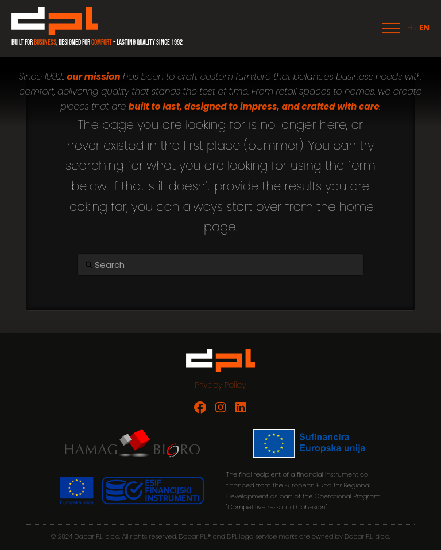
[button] (391, 28)
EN (424, 27)
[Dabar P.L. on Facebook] (200, 407)
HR (412, 27)
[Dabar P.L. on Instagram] (220, 407)
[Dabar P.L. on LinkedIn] (240, 407)
